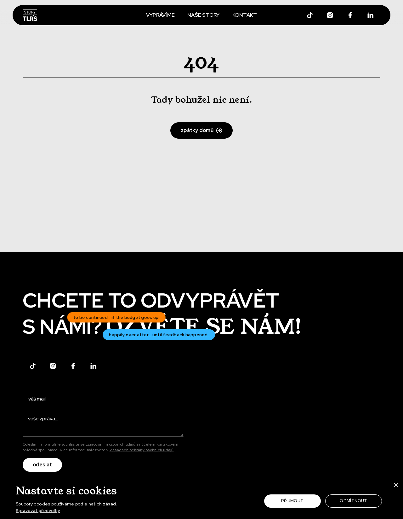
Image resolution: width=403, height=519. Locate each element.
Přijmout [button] (292, 501)
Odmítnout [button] (353, 501)
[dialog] (201, 499)
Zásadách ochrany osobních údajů (142, 450)
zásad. (110, 504)
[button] (74, 511)
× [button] (395, 485)
